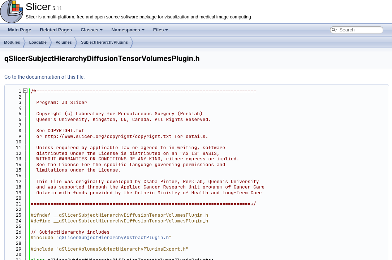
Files (160, 29)
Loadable (38, 42)
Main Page (19, 29)
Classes (92, 29)
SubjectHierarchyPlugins (104, 42)
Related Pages (56, 29)
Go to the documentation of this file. (44, 77)
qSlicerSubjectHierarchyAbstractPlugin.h (114, 237)
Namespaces (128, 29)
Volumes (64, 42)
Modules (12, 42)
